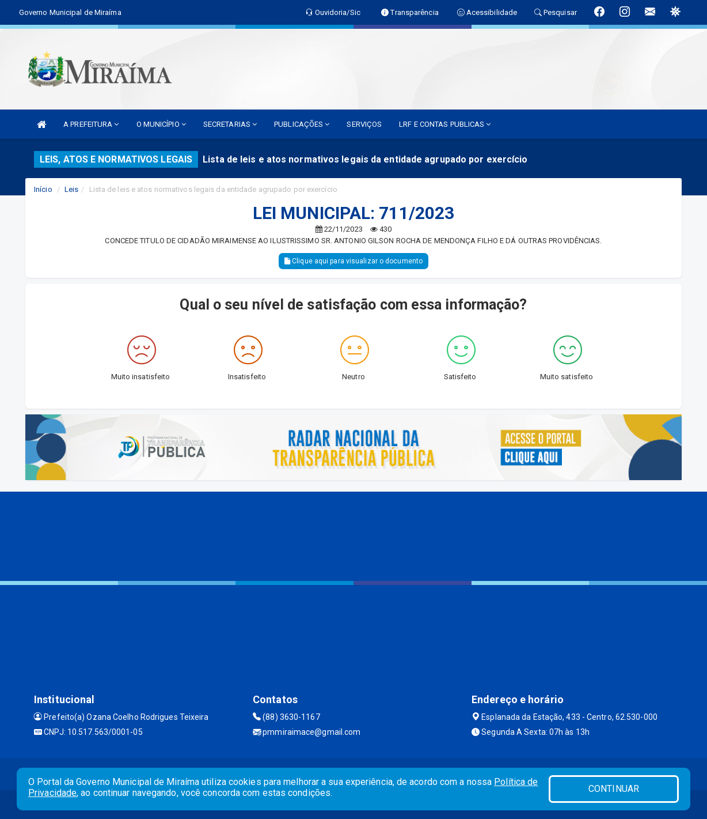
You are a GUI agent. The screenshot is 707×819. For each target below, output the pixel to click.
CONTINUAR (613, 788)
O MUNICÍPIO (161, 124)
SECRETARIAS (230, 124)
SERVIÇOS (364, 124)
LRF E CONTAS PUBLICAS (445, 124)
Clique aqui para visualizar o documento (353, 261)
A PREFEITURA (91, 124)
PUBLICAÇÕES (301, 124)
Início (43, 189)
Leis (71, 189)
